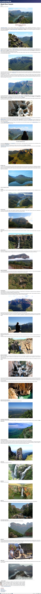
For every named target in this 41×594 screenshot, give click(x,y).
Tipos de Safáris (3, 591)
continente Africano (35, 122)
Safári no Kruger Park (3, 590)
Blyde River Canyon (3, 119)
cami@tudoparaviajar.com (7, 586)
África (1, 50)
